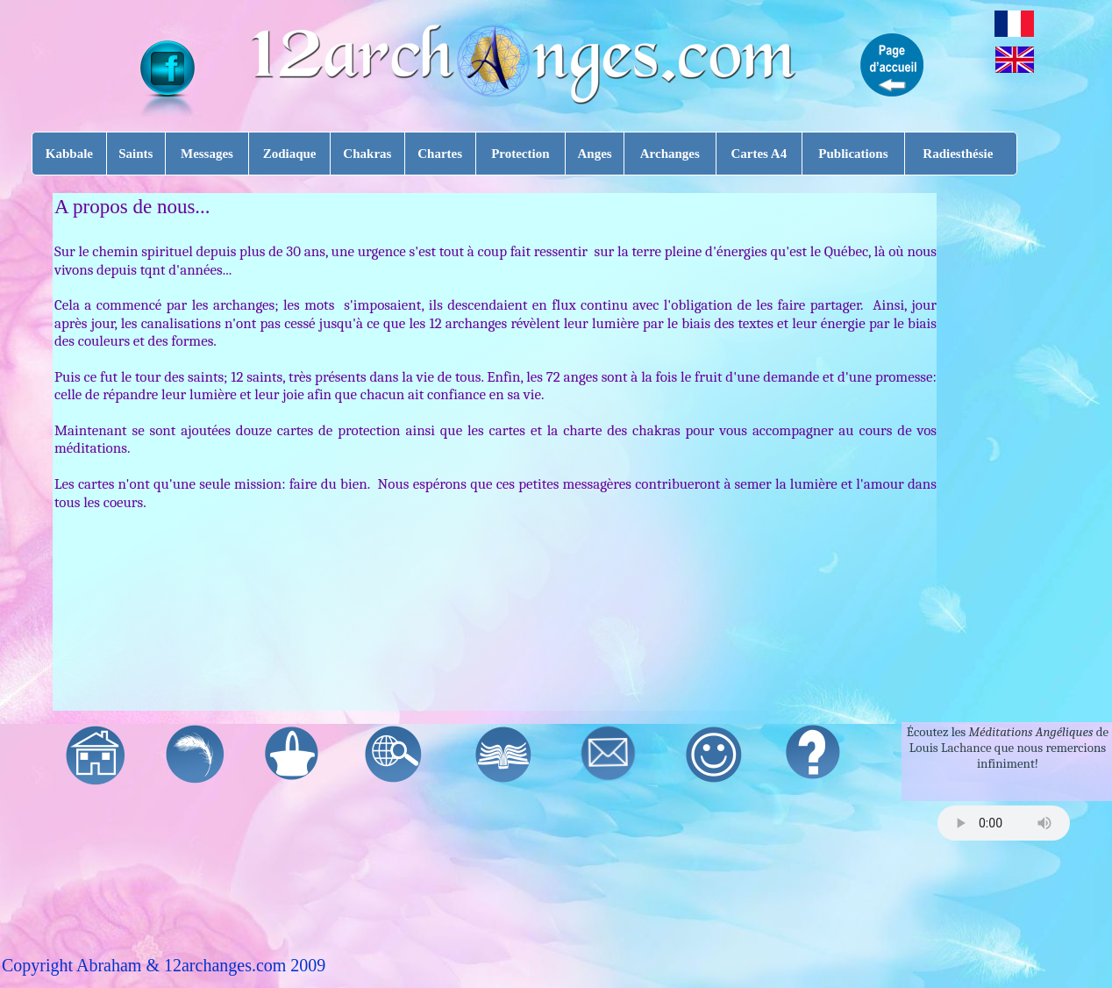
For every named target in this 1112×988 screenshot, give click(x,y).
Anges (594, 154)
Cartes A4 (759, 154)
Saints (135, 154)
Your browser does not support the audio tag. (1003, 823)
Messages (207, 154)
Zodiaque (290, 154)
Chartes (439, 154)
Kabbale (69, 154)
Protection (520, 154)
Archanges (670, 154)
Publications (852, 154)
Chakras (367, 154)
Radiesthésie (958, 154)
